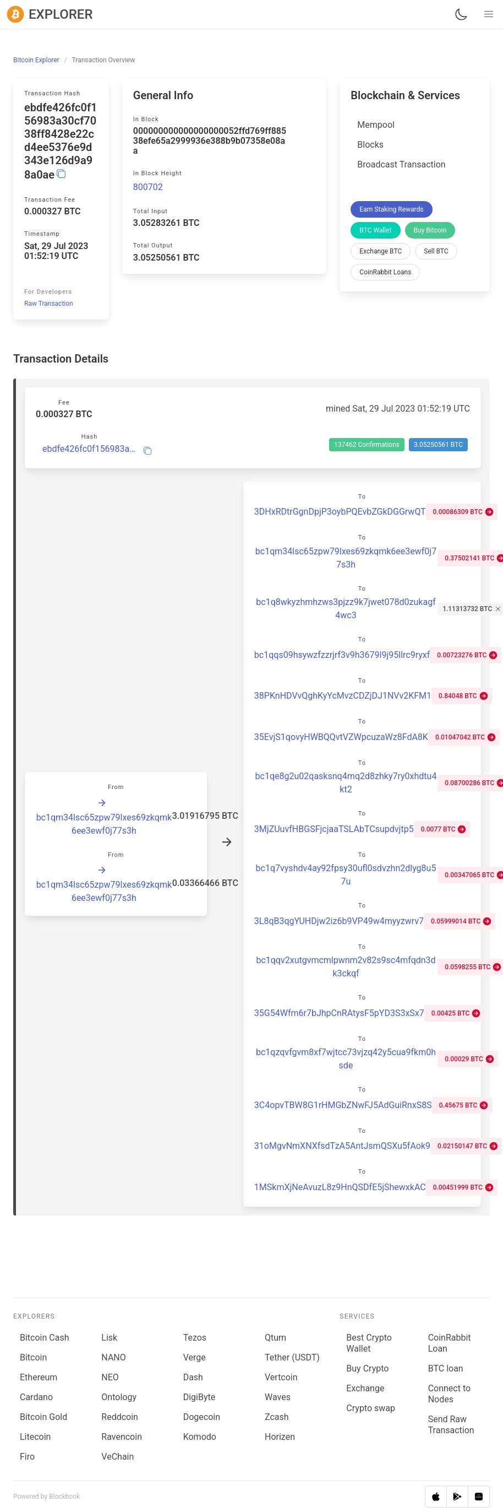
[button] (488, 14)
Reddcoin (119, 1417)
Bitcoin (33, 1357)
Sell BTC (436, 251)
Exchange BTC (380, 251)
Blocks (370, 144)
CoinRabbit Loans (385, 272)
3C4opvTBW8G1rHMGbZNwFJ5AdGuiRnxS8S (343, 1105)
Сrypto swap (370, 1408)
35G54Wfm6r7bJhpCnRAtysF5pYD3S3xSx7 (339, 1013)
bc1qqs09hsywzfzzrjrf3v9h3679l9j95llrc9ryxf (342, 655)
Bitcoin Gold (43, 1417)
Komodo (199, 1437)
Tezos (194, 1337)
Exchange (365, 1388)
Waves (278, 1397)
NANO (113, 1357)
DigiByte (199, 1397)
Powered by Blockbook (46, 1496)
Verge (194, 1357)
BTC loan (445, 1368)
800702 (148, 187)
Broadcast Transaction (401, 164)
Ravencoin (121, 1437)
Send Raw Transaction (451, 1424)
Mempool (376, 125)
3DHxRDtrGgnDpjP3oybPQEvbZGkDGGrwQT (340, 511)
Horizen (280, 1437)
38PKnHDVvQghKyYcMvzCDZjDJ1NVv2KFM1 (342, 695)
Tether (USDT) (292, 1357)
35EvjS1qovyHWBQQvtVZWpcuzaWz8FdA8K (341, 737)
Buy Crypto (367, 1368)
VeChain (117, 1456)
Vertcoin (281, 1377)
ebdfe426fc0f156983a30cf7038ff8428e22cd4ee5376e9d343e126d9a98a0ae (89, 449)
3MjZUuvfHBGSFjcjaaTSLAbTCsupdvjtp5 (334, 829)
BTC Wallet (375, 230)
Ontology (118, 1397)
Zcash (277, 1417)
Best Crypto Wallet (369, 1343)
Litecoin (35, 1437)
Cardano (36, 1397)
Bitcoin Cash (44, 1337)
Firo (27, 1456)
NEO (110, 1377)
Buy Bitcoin (430, 230)
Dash (193, 1377)
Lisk (109, 1337)
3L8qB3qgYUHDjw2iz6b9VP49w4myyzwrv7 (339, 921)
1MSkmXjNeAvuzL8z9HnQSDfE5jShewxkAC (340, 1187)
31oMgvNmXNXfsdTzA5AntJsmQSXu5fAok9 (342, 1146)
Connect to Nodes (449, 1394)
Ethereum (38, 1377)
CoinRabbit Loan (449, 1343)
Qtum (275, 1337)
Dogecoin (201, 1417)
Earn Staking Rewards (391, 209)
